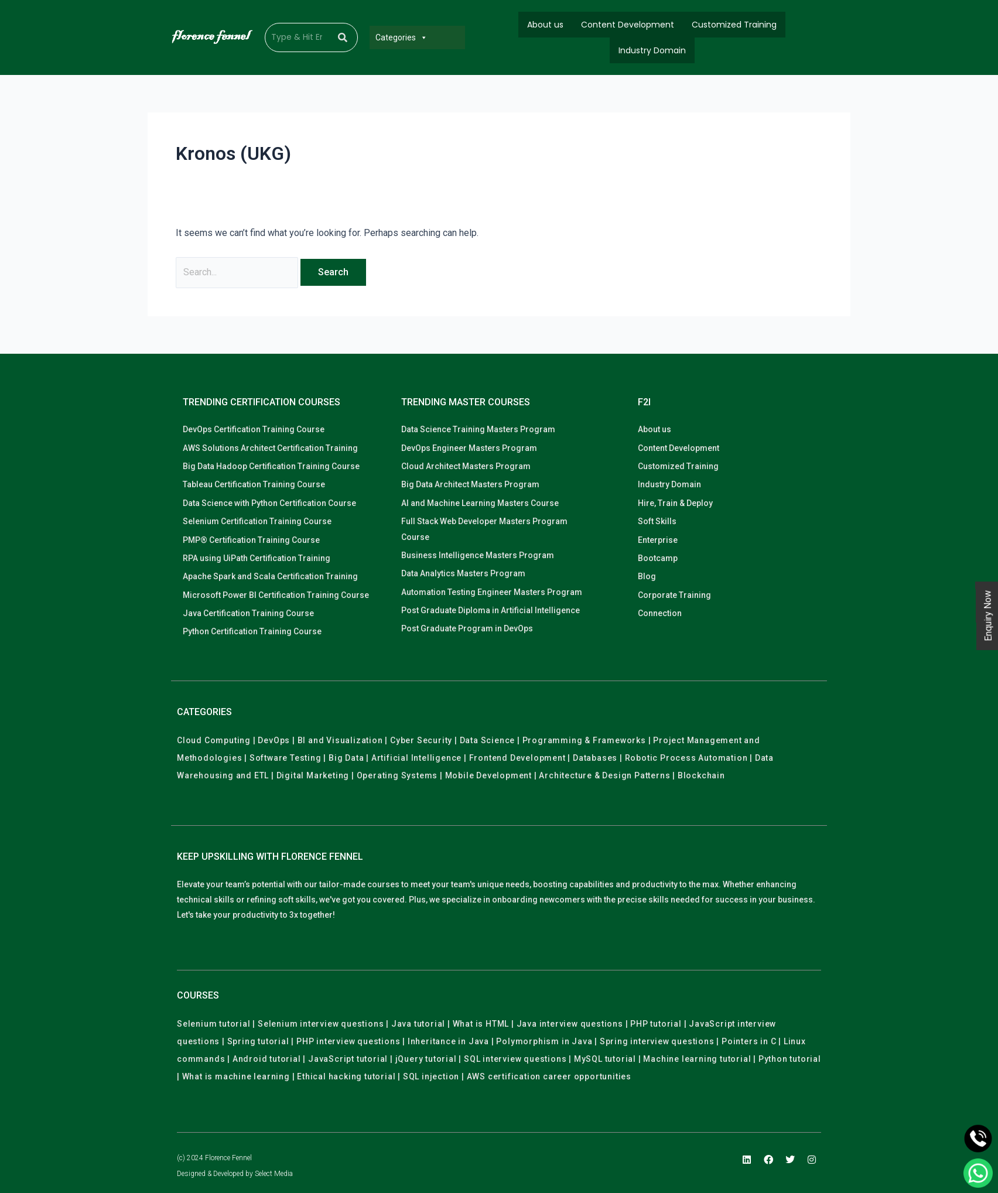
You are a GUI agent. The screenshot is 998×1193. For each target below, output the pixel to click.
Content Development (627, 24)
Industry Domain (652, 50)
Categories (401, 37)
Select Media (274, 1174)
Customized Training (734, 24)
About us (545, 24)
